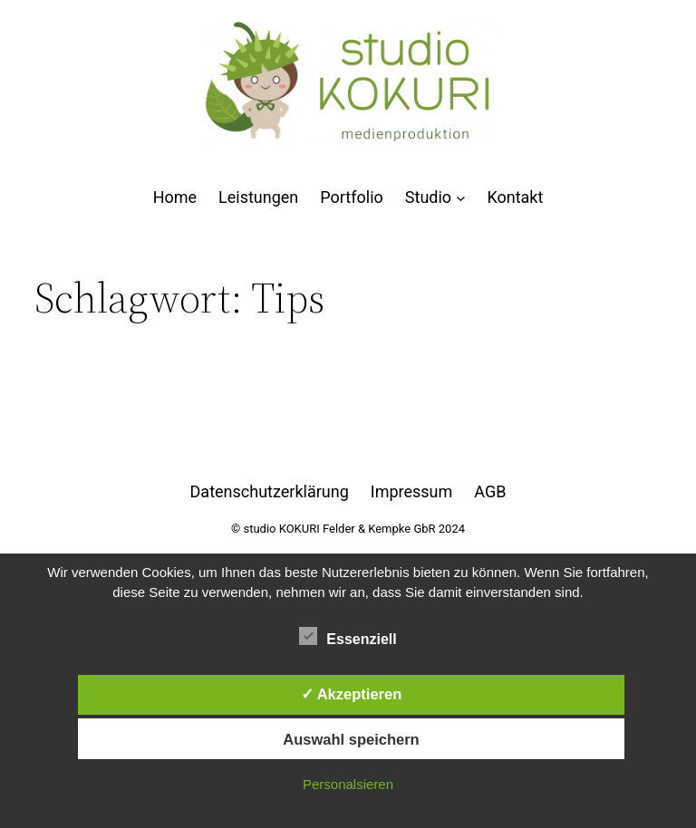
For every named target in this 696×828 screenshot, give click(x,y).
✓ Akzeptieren (351, 694)
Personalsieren (348, 784)
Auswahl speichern (351, 739)
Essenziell (347, 637)
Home (175, 197)
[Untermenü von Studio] (461, 198)
